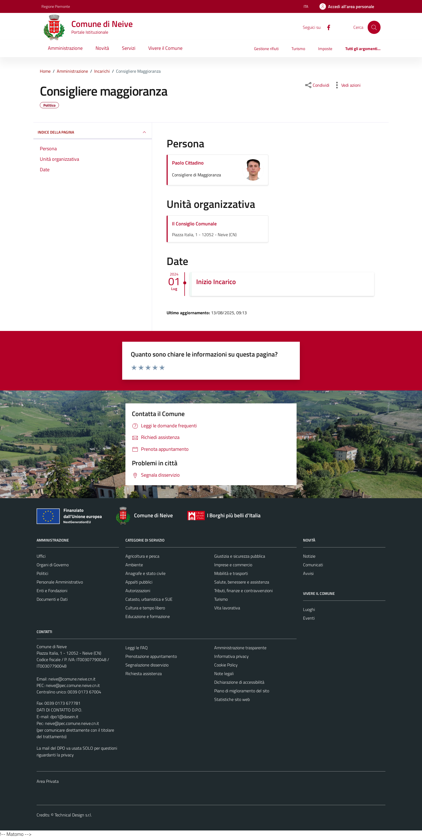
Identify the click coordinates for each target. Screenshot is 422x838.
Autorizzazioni (137, 590)
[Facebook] (326, 27)
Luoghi (309, 609)
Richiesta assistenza (143, 673)
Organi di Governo (53, 564)
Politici (42, 573)
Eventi (309, 618)
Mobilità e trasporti (231, 573)
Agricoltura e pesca (142, 556)
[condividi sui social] (316, 85)
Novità (102, 48)
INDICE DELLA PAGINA (92, 132)
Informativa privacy (231, 656)
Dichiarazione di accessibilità (239, 682)
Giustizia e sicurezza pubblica (239, 556)
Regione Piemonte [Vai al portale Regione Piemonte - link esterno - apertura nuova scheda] (55, 6)
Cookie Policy (226, 665)
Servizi (128, 48)
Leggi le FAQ (136, 647)
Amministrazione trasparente (240, 647)
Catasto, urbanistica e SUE (149, 599)
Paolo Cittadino (188, 162)
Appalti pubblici (138, 582)
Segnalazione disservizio (146, 665)
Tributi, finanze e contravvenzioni (243, 590)
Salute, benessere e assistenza (241, 582)
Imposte (325, 49)
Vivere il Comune (165, 48)
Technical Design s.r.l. (73, 815)
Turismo (298, 49)
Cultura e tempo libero (145, 608)
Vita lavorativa (227, 608)
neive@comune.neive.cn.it (72, 679)
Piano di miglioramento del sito (241, 690)
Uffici (41, 556)
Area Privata (48, 781)
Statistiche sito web (232, 699)
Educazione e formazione (147, 616)
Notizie (309, 556)
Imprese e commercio (233, 564)
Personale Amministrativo (60, 582)
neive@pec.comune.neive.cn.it (73, 685)
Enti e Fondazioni (52, 590)
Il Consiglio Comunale (194, 223)
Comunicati (313, 564)
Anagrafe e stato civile (145, 573)
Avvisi (308, 573)
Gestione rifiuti (266, 49)
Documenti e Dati (52, 599)
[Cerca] (374, 27)
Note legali (224, 673)
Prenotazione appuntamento (151, 656)
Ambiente (134, 564)
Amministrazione (65, 48)
